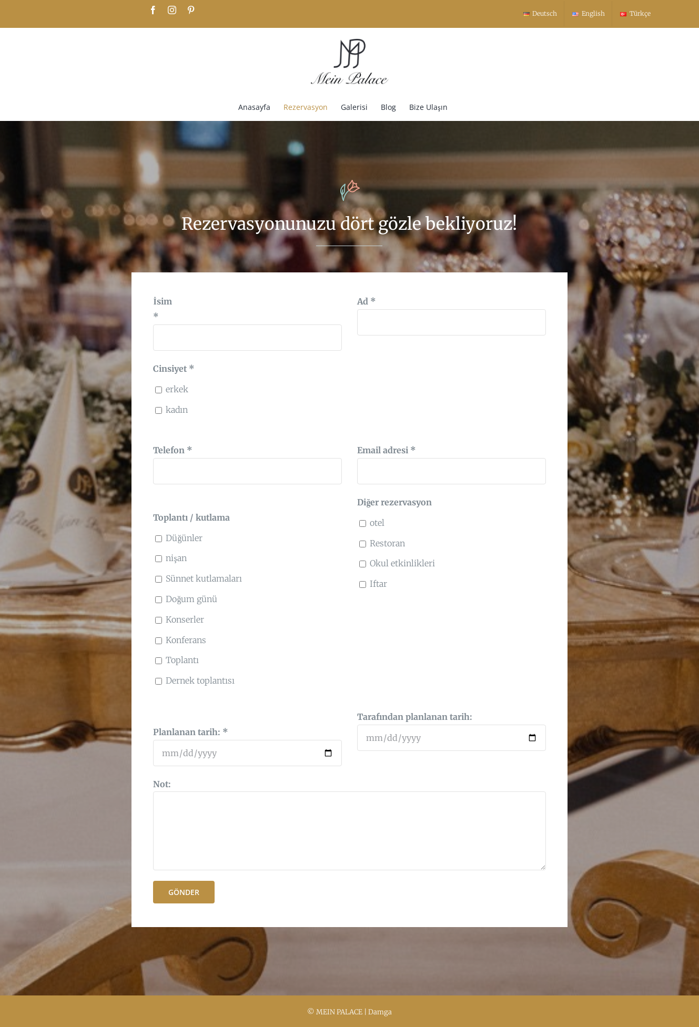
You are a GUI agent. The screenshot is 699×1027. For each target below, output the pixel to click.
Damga (380, 1012)
